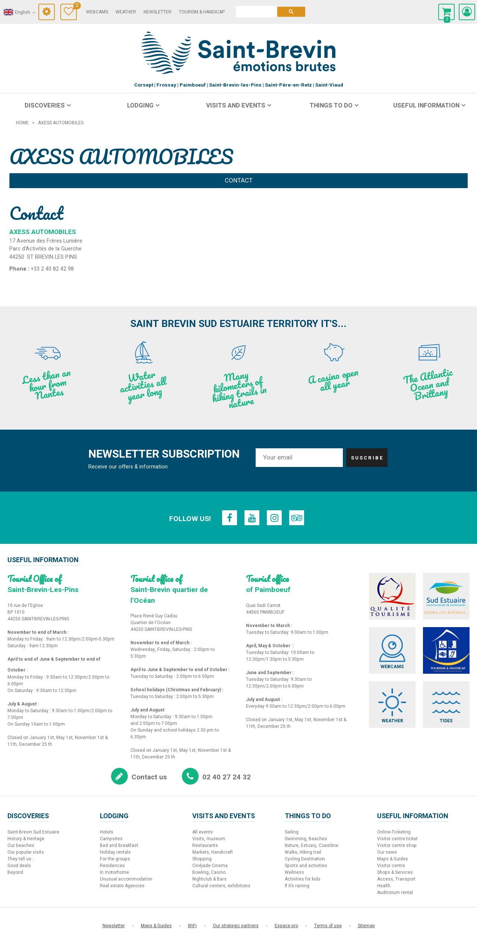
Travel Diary (75, 6)
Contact (239, 180)
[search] (256, 11)
